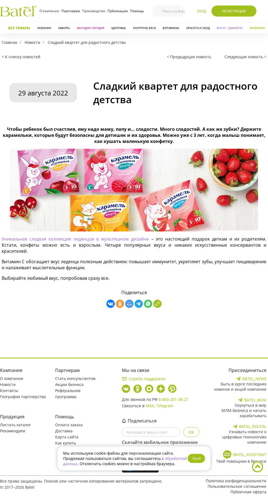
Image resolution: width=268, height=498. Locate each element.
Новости (32, 42)
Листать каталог (15, 424)
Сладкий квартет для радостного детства (87, 42)
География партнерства (23, 396)
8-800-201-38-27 (173, 399)
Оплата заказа (69, 424)
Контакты (9, 390)
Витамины (171, 28)
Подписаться (139, 421)
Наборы (64, 28)
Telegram (164, 405)
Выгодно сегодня (90, 28)
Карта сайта (66, 437)
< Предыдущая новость (189, 56)
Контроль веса (144, 28)
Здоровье (118, 28)
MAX (150, 405)
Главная (9, 42)
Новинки (44, 28)
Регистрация (234, 11)
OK (191, 432)
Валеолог (257, 28)
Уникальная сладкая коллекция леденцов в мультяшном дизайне (75, 239)
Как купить (65, 443)
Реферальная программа (68, 393)
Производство (93, 11)
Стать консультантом (75, 378)
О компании (49, 11)
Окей (196, 458)
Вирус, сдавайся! (230, 28)
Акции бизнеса (69, 384)
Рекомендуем (12, 430)
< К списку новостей (21, 56)
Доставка (64, 430)
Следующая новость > (245, 56)
